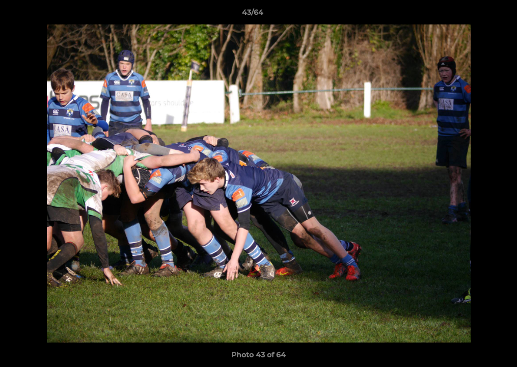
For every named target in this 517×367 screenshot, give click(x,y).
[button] (474, 14)
